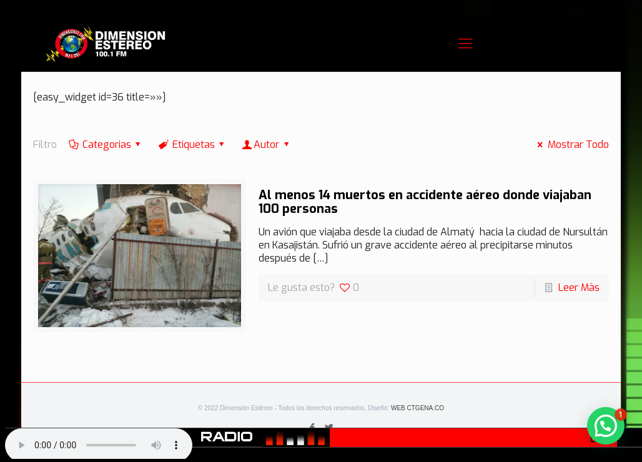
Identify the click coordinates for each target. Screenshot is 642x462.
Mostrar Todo (570, 144)
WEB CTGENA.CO (417, 408)
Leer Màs (579, 287)
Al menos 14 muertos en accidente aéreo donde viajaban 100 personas (425, 202)
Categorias (105, 144)
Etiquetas (192, 144)
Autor (267, 144)
